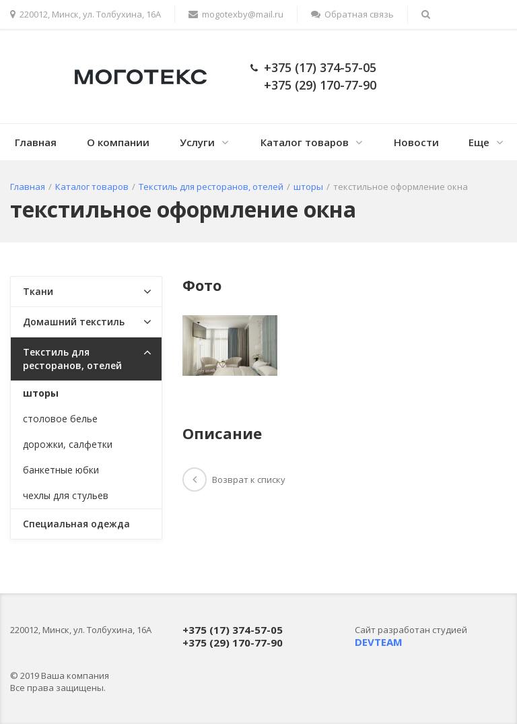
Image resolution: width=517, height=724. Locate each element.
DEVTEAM (379, 642)
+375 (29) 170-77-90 (320, 85)
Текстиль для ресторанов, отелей (72, 358)
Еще (479, 142)
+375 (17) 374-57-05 (320, 67)
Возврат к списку (233, 479)
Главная (36, 142)
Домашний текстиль (74, 321)
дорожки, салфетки (67, 444)
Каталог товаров (305, 142)
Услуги (197, 142)
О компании (118, 142)
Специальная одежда (76, 523)
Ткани (38, 291)
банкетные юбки (61, 469)
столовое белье (60, 418)
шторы (41, 393)
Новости (416, 142)
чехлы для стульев (65, 495)
